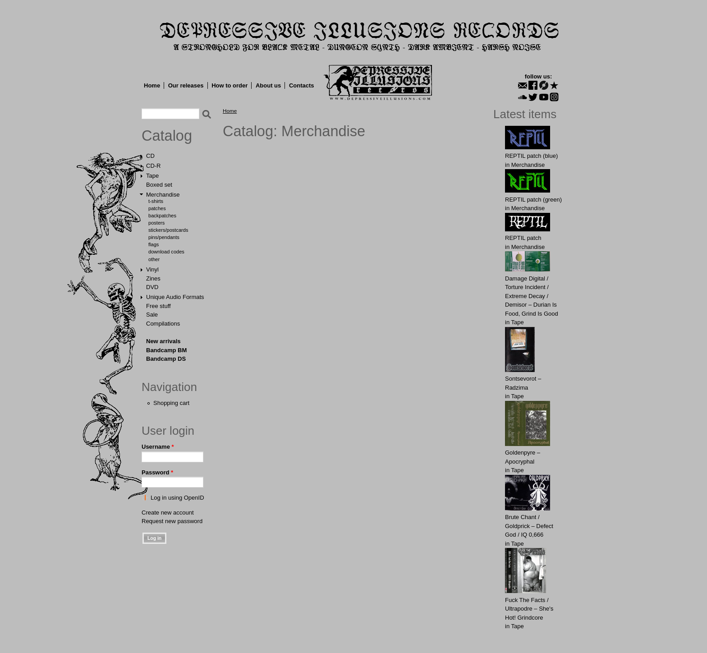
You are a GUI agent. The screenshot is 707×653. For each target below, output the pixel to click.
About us (268, 85)
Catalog (167, 136)
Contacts (301, 85)
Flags (153, 244)
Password (157, 472)
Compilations (163, 323)
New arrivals (163, 341)
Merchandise (162, 194)
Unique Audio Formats (175, 297)
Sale (152, 314)
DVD (152, 287)
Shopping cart (171, 403)
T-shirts (155, 201)
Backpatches (162, 215)
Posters (156, 222)
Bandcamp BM (166, 350)
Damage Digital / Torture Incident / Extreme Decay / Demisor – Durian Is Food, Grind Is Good (531, 296)
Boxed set (159, 184)
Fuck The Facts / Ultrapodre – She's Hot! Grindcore (529, 609)
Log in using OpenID (177, 497)
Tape (152, 175)
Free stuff (158, 306)
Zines (153, 278)
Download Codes (166, 251)
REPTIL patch (523, 238)
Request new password (172, 521)
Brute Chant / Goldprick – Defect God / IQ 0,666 (529, 526)
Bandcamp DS (166, 358)
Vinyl (152, 269)
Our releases (186, 85)
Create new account (168, 512)
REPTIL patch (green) (533, 199)
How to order (229, 85)
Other (154, 259)
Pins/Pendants (163, 237)
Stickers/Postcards (168, 230)
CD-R (153, 165)
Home (152, 85)
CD (150, 155)
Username (158, 446)
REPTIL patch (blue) (531, 155)
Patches (157, 208)
